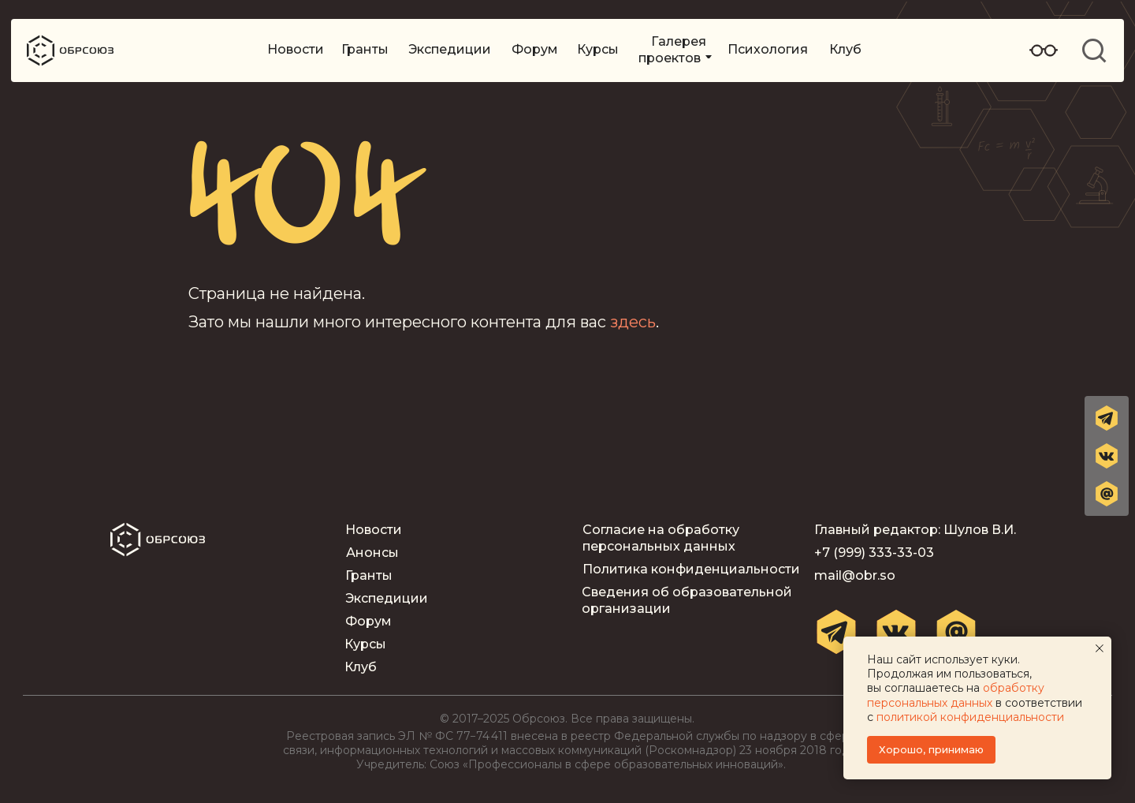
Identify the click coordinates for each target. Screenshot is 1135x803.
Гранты (365, 49)
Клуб (845, 49)
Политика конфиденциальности (691, 569)
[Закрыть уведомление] (1099, 648)
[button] (1106, 493)
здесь (633, 321)
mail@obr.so (854, 575)
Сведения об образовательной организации (687, 600)
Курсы (598, 49)
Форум (535, 49)
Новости (295, 49)
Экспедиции (449, 49)
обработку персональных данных (955, 695)
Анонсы (372, 552)
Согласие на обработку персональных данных (660, 538)
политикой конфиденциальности (970, 717)
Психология (768, 49)
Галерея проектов (672, 49)
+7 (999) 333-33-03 (874, 552)
